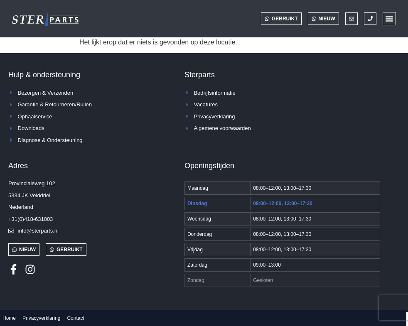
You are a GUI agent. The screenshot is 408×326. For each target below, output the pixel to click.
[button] (389, 18)
